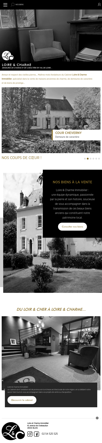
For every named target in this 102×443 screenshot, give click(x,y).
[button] (85, 159)
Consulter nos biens (72, 226)
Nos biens (20, 5)
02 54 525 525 (50, 433)
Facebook (36, 434)
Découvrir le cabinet (22, 400)
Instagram (29, 434)
